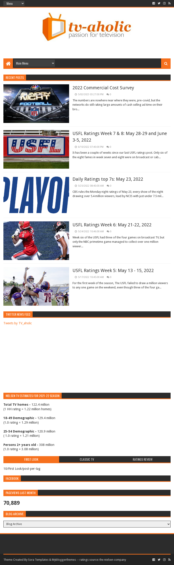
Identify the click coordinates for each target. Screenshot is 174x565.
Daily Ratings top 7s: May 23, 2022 (107, 179)
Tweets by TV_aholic (17, 323)
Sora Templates (38, 559)
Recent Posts (15, 77)
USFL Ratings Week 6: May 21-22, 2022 (112, 225)
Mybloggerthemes (64, 559)
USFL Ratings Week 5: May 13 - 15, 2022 (113, 270)
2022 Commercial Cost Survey (103, 87)
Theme (7, 559)
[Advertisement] (87, 43)
